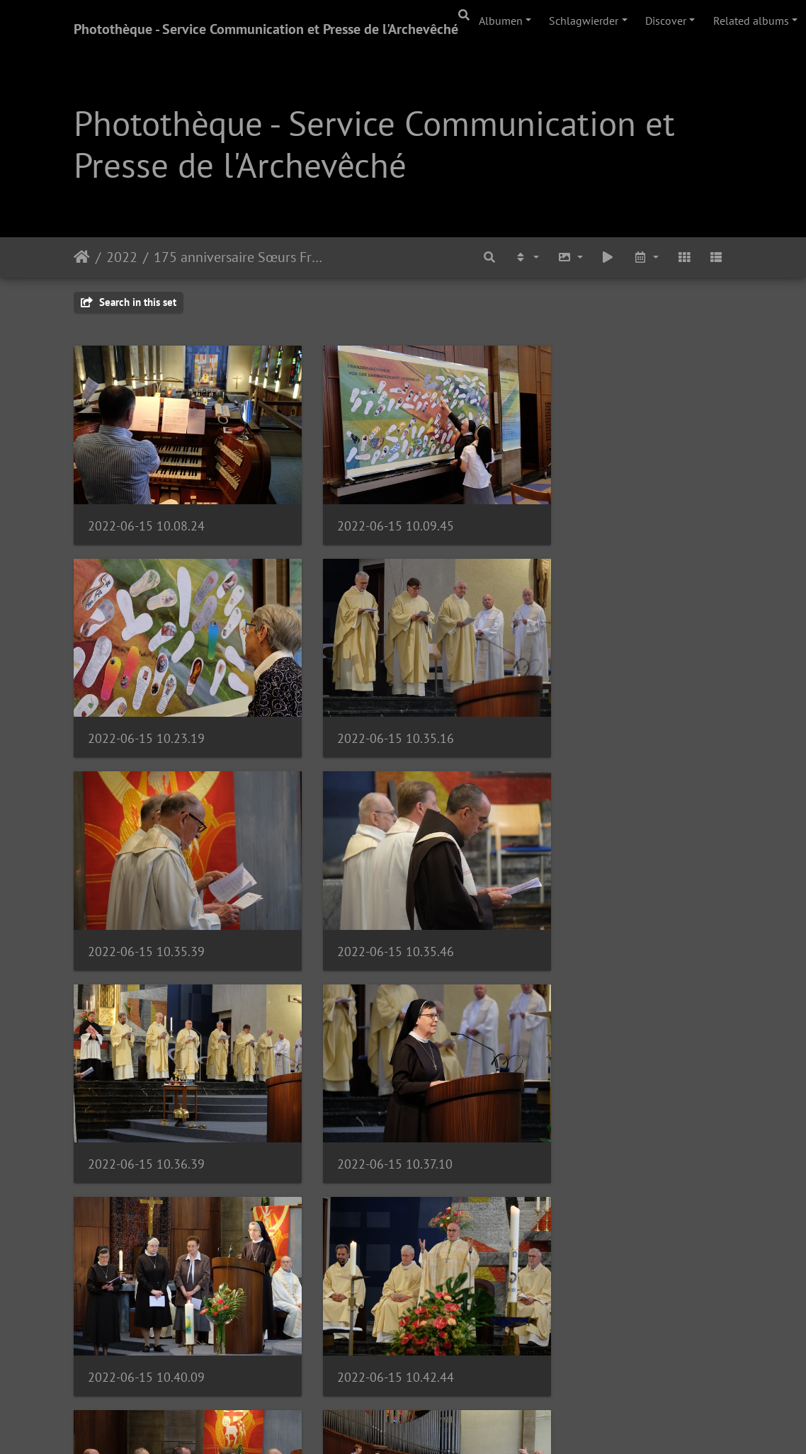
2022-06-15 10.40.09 (599, 904)
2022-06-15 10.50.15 (146, 1297)
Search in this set (128, 302)
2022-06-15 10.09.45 (372, 509)
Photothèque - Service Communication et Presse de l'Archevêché (266, 29)
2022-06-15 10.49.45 (599, 1101)
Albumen (501, 20)
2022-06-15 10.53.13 (599, 1297)
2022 (121, 257)
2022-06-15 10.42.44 (146, 1101)
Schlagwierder (583, 20)
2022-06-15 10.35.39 (372, 706)
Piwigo (442, 1424)
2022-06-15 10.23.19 (599, 509)
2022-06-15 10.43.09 (372, 1101)
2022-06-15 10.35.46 (599, 706)
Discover (665, 20)
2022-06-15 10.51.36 (372, 1297)
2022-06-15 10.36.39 (146, 904)
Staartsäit (82, 257)
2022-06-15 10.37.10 (372, 904)
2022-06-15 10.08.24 (146, 509)
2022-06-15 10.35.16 (146, 706)
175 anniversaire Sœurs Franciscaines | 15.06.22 (241, 257)
